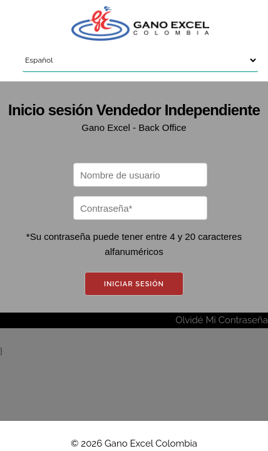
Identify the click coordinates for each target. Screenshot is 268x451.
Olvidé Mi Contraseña (221, 320)
